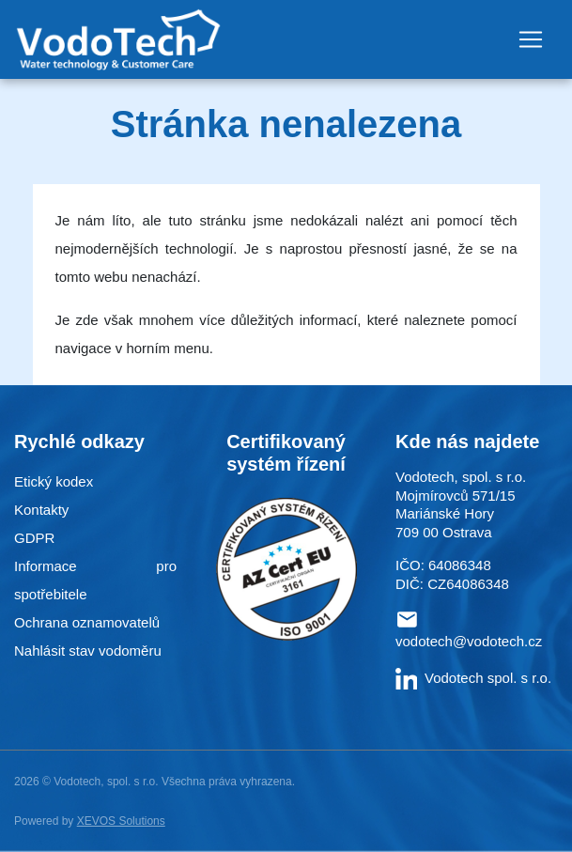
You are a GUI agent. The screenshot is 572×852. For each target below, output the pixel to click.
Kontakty (41, 510)
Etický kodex (53, 481)
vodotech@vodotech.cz (468, 641)
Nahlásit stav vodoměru (88, 650)
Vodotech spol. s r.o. (473, 678)
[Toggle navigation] (530, 39)
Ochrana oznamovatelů (87, 622)
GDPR (34, 538)
